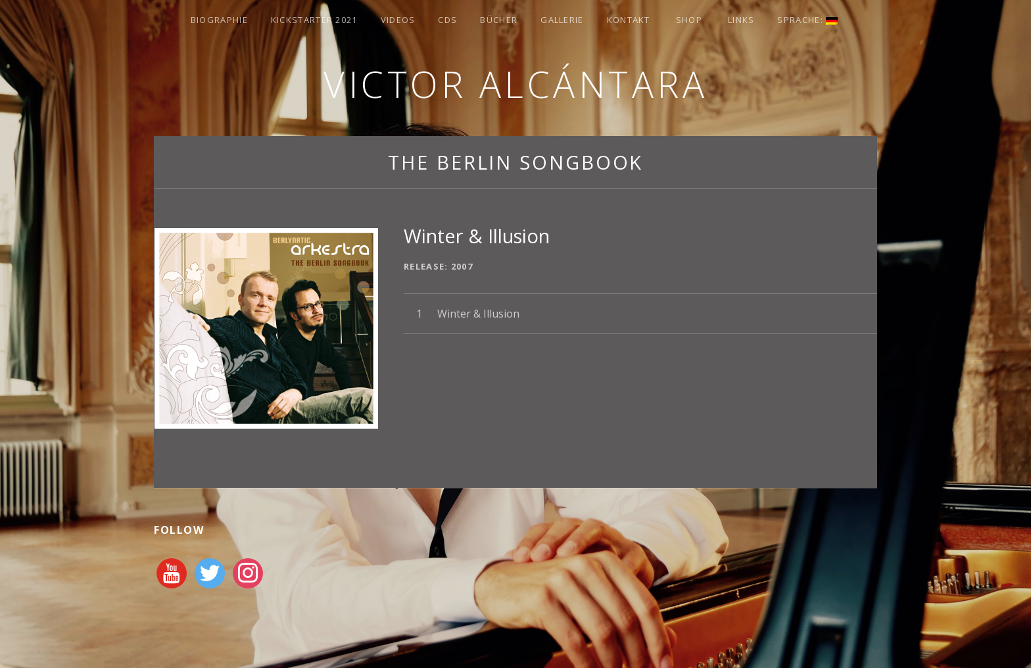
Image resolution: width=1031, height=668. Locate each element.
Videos (398, 20)
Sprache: (807, 20)
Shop (689, 20)
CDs (447, 20)
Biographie (219, 20)
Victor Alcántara (515, 83)
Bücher (498, 20)
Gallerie (561, 20)
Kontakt (628, 20)
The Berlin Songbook (515, 162)
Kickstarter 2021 (314, 20)
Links (741, 20)
